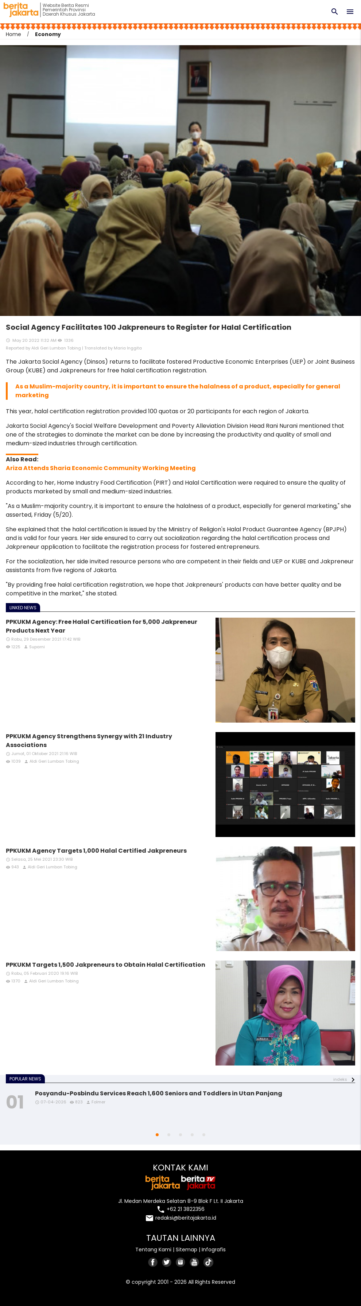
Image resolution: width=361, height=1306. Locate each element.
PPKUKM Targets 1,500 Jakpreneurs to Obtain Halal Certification (105, 965)
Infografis (214, 1249)
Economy (48, 34)
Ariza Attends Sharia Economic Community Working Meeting (101, 468)
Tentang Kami (153, 1249)
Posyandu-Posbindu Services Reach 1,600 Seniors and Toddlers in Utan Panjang (158, 1093)
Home (13, 34)
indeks (340, 1079)
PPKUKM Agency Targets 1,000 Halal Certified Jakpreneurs (96, 850)
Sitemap (186, 1249)
